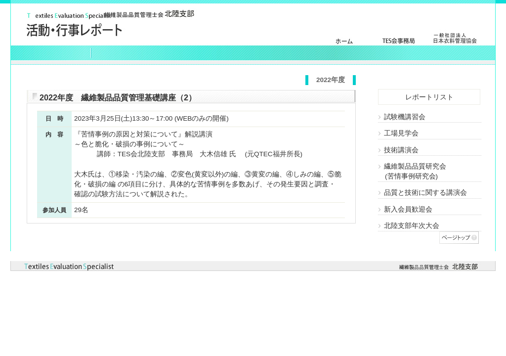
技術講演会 (398, 150)
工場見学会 (398, 133)
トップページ (344, 44)
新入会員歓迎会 (405, 209)
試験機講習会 (401, 117)
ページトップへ (459, 237)
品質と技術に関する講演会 (422, 192)
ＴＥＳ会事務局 (399, 44)
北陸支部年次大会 (408, 225)
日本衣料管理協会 (454, 44)
